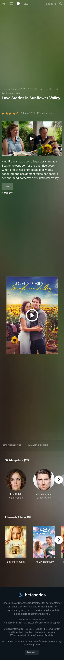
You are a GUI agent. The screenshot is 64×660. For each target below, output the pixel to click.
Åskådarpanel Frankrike (42, 635)
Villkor (39, 629)
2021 (24, 89)
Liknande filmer (37, 445)
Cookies (30, 629)
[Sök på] (61, 4)
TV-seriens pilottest (19, 635)
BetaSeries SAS (15, 632)
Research (51, 632)
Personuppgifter (52, 629)
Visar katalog (24, 619)
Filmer (14, 89)
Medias (28, 632)
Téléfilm (34, 89)
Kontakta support (52, 622)
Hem (4, 89)
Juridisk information (13, 629)
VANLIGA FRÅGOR (33, 622)
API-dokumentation (12, 622)
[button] (15, 484)
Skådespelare (12, 445)
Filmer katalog (39, 619)
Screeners (40, 632)
